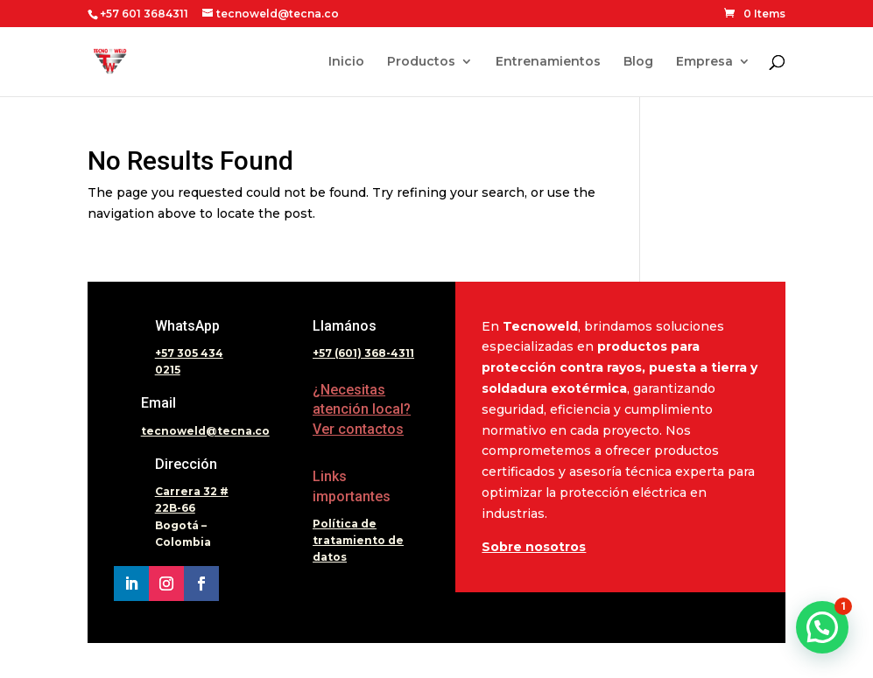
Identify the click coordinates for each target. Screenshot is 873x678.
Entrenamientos (548, 62)
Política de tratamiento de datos (358, 540)
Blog (638, 62)
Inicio (346, 62)
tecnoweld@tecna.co (205, 430)
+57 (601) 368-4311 (363, 353)
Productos (421, 62)
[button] (822, 627)
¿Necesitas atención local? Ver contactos (362, 409)
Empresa (704, 62)
